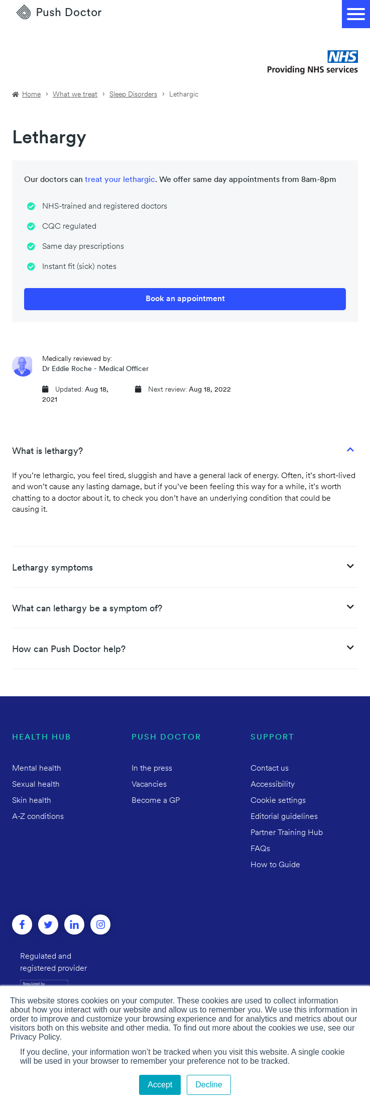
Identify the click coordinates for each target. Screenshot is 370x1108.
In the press (152, 769)
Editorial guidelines (284, 817)
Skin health (31, 801)
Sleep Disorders (133, 95)
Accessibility (273, 785)
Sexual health (36, 785)
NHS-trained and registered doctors (104, 207)
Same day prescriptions (83, 247)
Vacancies (149, 785)
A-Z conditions (38, 817)
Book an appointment (185, 299)
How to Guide (275, 865)
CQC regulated (69, 227)
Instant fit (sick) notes (79, 267)
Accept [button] (160, 1084)
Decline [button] (208, 1084)
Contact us (270, 769)
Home (31, 95)
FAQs (260, 849)
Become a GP (156, 801)
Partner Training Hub (287, 833)
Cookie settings (278, 801)
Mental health (36, 769)
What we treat (75, 95)
